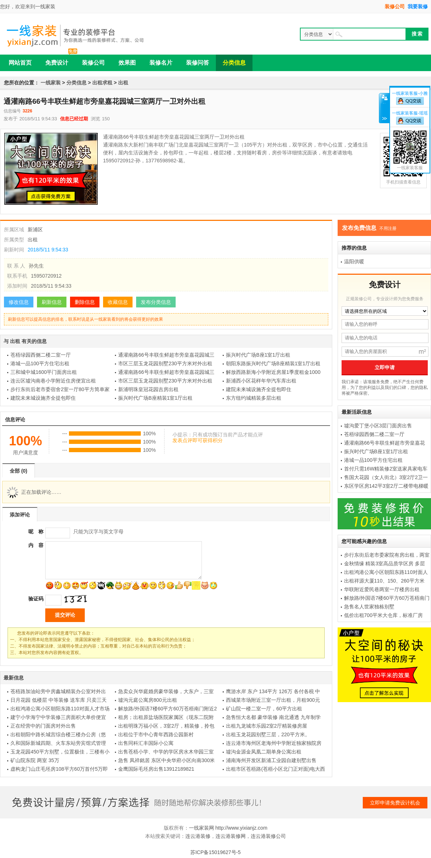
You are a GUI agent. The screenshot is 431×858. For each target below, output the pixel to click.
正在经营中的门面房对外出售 (43, 726)
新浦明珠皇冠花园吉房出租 (148, 389)
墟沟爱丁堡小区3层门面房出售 (378, 425)
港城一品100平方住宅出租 (39, 363)
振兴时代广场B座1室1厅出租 (258, 355)
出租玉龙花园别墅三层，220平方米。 (268, 734)
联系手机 (17, 276)
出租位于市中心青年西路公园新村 (156, 734)
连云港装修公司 (268, 836)
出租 (123, 82)
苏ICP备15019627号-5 (215, 852)
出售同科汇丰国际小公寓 (145, 743)
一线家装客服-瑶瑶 (410, 113)
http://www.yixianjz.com (242, 828)
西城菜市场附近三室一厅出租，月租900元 (273, 700)
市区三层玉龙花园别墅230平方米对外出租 (165, 363)
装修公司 (395, 6)
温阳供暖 (354, 261)
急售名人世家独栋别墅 (369, 606)
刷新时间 (14, 249)
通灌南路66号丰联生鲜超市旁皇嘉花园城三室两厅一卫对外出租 (104, 101)
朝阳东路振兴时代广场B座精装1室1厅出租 (273, 363)
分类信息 (76, 82)
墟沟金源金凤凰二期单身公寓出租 (263, 752)
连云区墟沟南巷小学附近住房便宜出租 (53, 381)
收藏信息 (118, 302)
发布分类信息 (156, 302)
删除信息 (85, 302)
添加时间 (17, 286)
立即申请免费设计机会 (395, 803)
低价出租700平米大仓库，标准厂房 (383, 615)
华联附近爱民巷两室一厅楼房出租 (382, 589)
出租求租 (102, 82)
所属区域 (14, 229)
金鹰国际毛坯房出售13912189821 (156, 769)
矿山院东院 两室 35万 (34, 760)
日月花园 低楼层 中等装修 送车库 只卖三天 (58, 700)
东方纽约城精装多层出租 (253, 398)
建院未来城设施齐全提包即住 (258, 389)
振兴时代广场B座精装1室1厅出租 (155, 398)
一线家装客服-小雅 (410, 93)
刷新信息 (52, 302)
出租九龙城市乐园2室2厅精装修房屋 (266, 726)
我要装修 (418, 6)
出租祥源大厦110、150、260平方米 (384, 581)
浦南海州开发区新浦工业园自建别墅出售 (271, 760)
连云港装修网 (231, 836)
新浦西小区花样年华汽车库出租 (261, 381)
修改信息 (19, 302)
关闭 (384, 108)
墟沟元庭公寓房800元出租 (147, 700)
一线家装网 (201, 828)
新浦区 (35, 229)
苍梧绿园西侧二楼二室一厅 (40, 355)
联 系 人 (16, 266)
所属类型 (14, 239)
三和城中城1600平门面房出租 (43, 372)
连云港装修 (197, 836)
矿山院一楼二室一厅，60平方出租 (264, 708)
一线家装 (45, 6)
